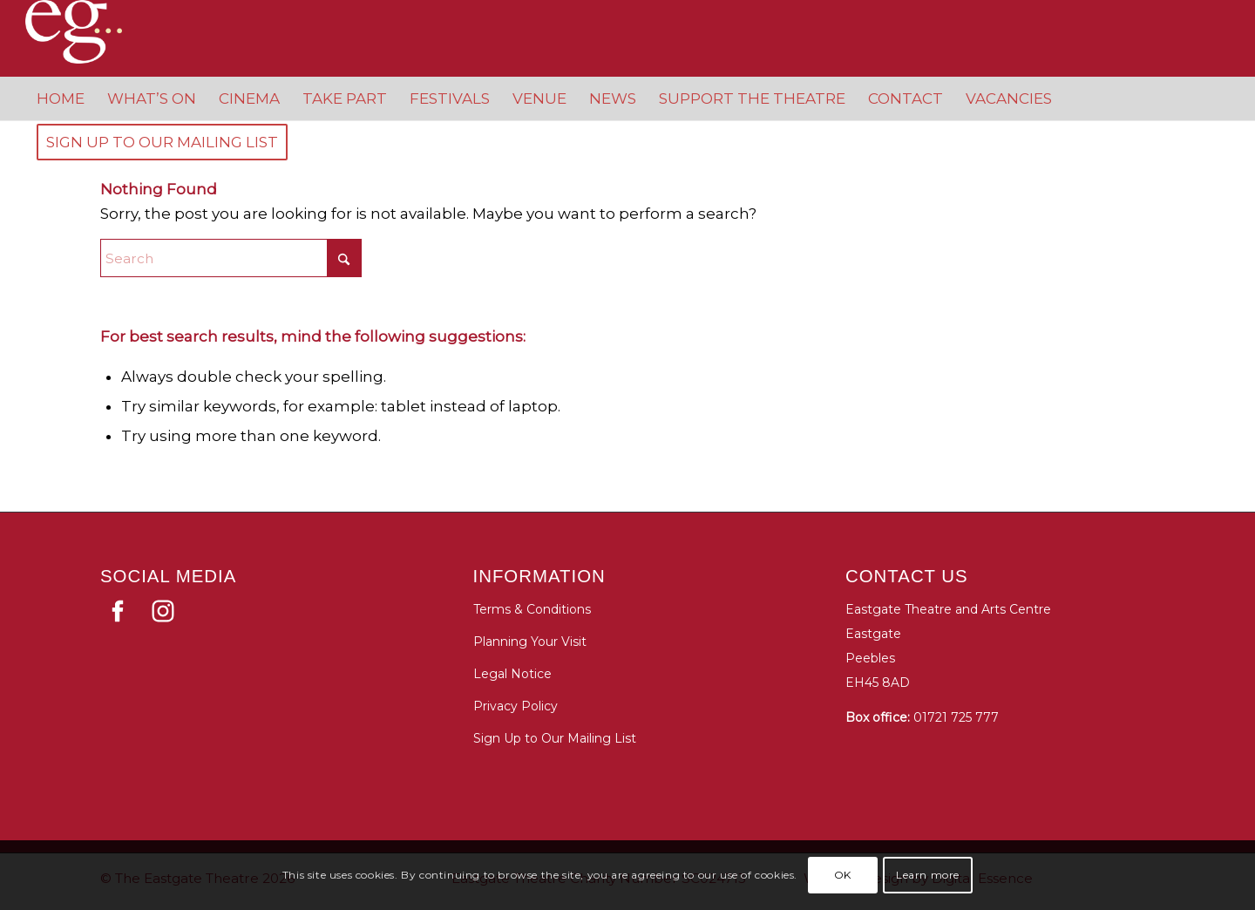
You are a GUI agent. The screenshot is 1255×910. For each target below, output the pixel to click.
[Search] (231, 258)
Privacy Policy (515, 706)
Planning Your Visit (530, 641)
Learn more (928, 874)
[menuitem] (60, 98)
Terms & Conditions (532, 609)
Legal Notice (512, 674)
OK (842, 874)
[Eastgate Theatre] (90, 32)
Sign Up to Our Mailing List (554, 738)
